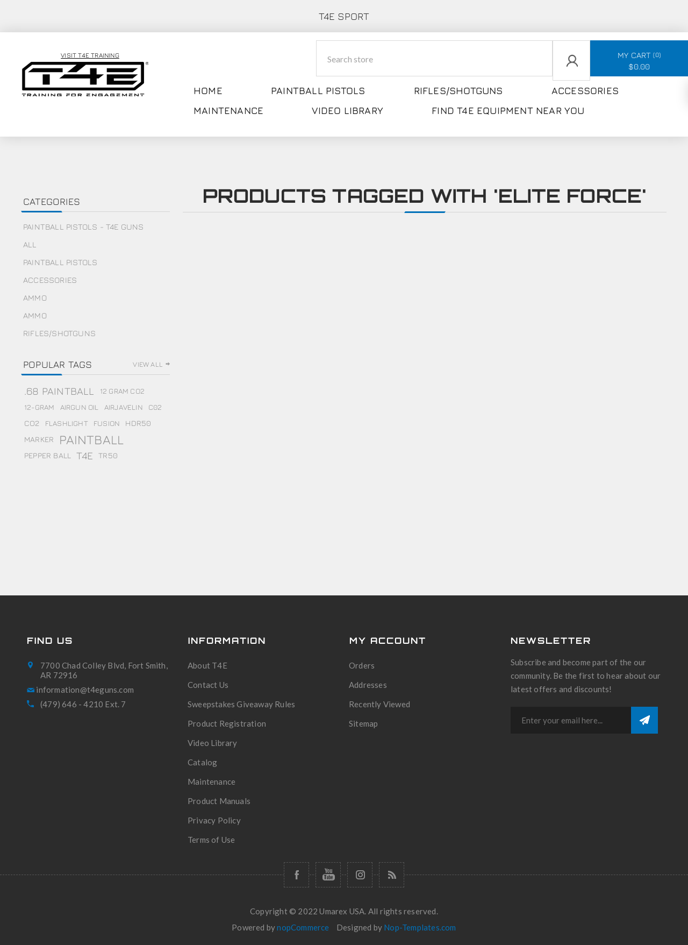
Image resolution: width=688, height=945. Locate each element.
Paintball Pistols (60, 262)
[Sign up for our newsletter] (571, 720)
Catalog (202, 762)
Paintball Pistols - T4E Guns (83, 226)
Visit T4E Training (90, 55)
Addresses (368, 685)
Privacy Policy (214, 820)
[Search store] (435, 59)
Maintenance (211, 781)
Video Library (213, 743)
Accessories (50, 280)
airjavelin (123, 407)
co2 (32, 423)
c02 (155, 407)
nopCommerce (303, 927)
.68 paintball (59, 391)
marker (39, 439)
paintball (91, 439)
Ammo (35, 297)
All (30, 244)
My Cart (639, 61)
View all (148, 364)
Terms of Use (211, 839)
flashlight (66, 423)
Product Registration (227, 723)
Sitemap (363, 723)
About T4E (207, 665)
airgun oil (79, 407)
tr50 (108, 455)
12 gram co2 (122, 391)
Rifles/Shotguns (59, 333)
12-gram (39, 407)
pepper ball (47, 455)
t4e (84, 455)
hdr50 (138, 423)
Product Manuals (219, 801)
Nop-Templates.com (420, 927)
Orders (362, 665)
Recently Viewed (379, 704)
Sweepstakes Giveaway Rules (241, 704)
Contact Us (208, 685)
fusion (107, 423)
